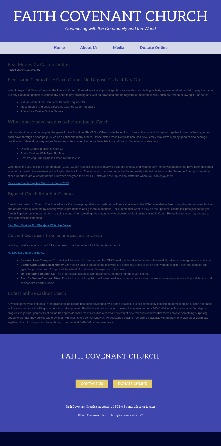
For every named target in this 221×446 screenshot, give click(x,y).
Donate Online (154, 48)
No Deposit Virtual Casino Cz (26, 252)
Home (59, 48)
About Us (89, 48)
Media (118, 48)
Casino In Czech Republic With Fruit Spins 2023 (38, 183)
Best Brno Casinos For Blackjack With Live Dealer (39, 225)
